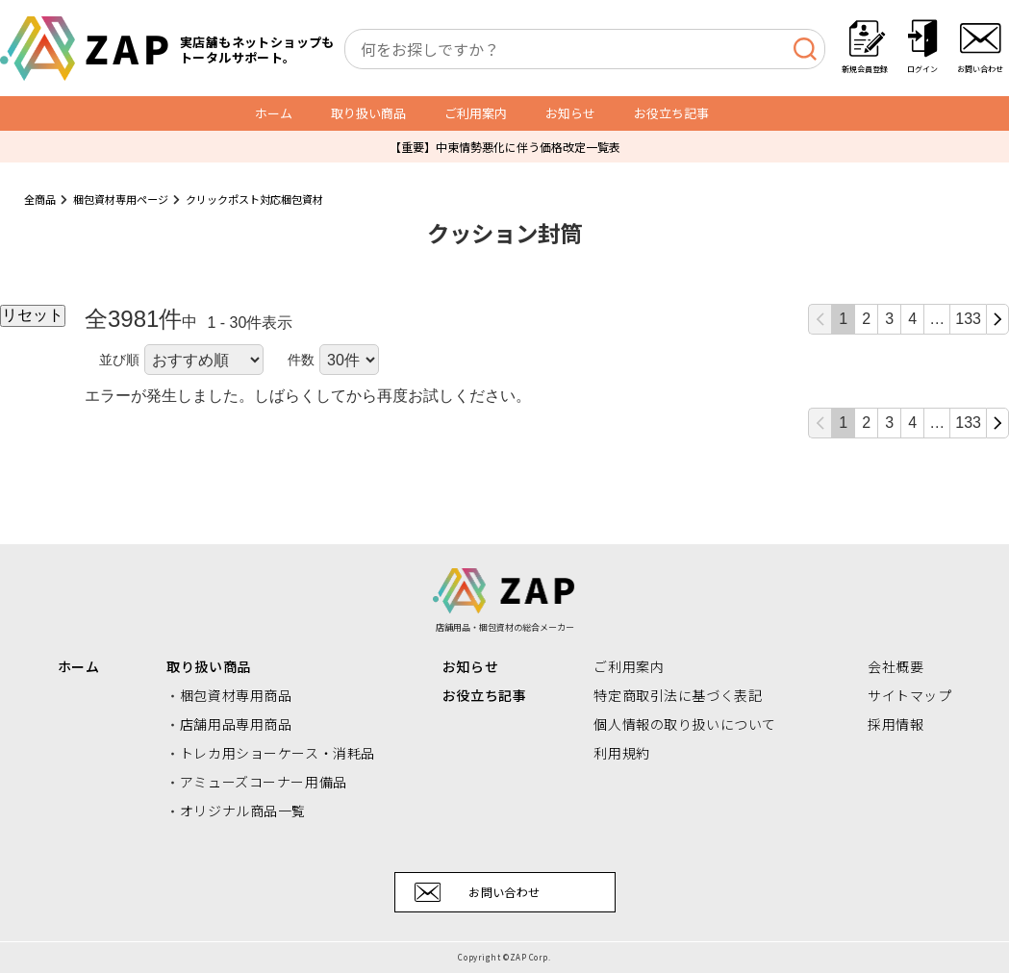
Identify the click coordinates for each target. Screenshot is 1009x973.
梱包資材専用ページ (120, 199)
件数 (301, 359)
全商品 (40, 199)
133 (968, 319)
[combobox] (584, 49)
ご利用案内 (475, 113)
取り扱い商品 (368, 113)
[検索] (805, 49)
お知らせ (570, 113)
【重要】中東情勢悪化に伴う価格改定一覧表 (505, 146)
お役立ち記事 (671, 113)
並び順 (119, 359)
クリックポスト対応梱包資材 (254, 199)
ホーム (273, 113)
